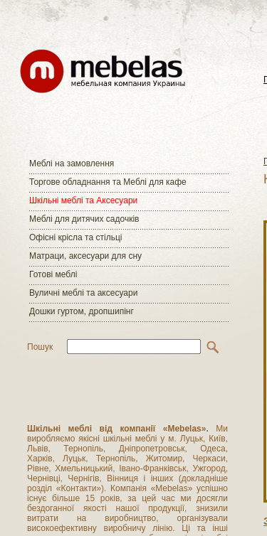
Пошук (40, 347)
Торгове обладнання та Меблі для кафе (108, 182)
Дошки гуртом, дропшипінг (81, 311)
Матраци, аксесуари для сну (85, 256)
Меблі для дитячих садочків (84, 219)
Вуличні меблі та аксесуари (83, 293)
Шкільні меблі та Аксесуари (83, 200)
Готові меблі (53, 274)
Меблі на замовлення (71, 163)
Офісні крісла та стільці (75, 237)
